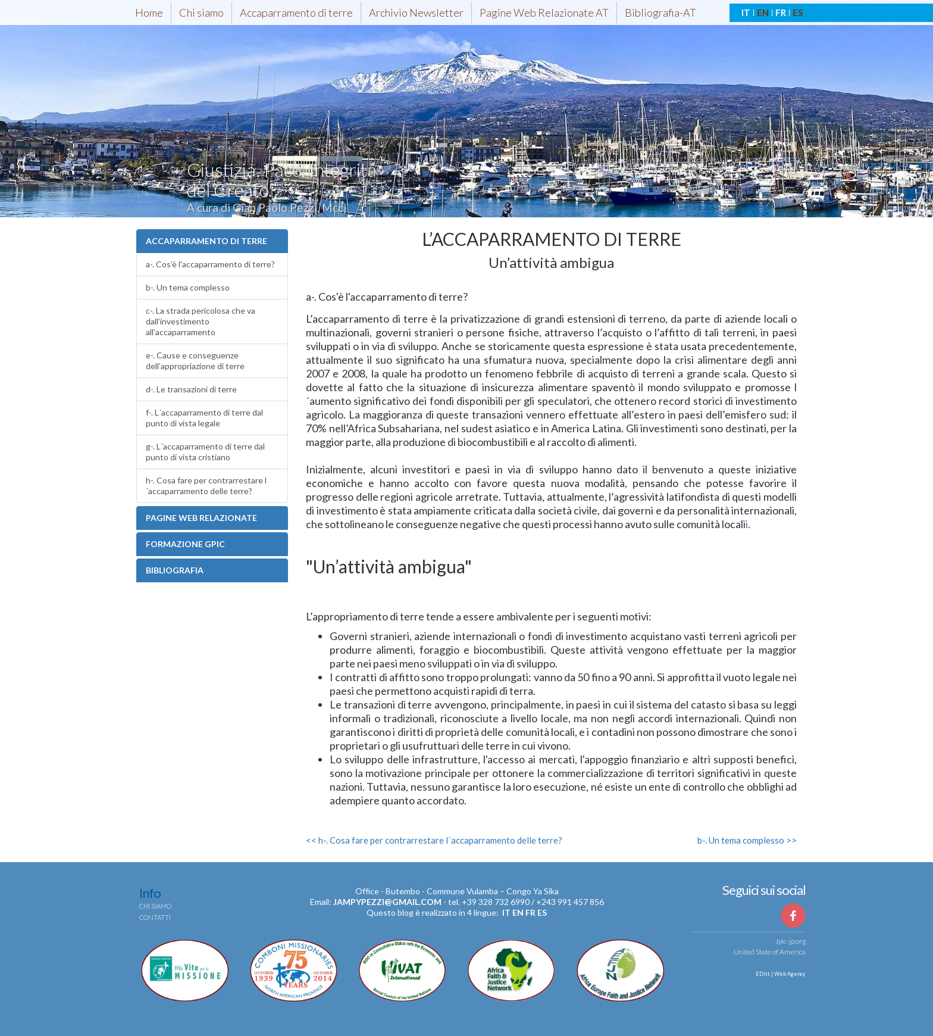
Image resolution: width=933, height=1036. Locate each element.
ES (798, 12)
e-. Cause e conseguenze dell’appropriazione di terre (195, 360)
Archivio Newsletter (416, 12)
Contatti (155, 917)
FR (780, 12)
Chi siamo (201, 12)
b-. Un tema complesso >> (747, 840)
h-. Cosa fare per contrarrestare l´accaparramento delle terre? (206, 485)
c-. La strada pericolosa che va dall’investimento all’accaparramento (200, 321)
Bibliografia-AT (660, 12)
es (542, 912)
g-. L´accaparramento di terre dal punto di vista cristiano (205, 451)
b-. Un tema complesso (188, 287)
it (506, 912)
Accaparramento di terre (296, 12)
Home (149, 12)
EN (763, 12)
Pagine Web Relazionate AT (544, 12)
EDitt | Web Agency (780, 974)
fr (530, 912)
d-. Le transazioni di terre (191, 389)
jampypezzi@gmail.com (387, 902)
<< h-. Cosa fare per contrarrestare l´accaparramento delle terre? (434, 840)
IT (745, 12)
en (518, 912)
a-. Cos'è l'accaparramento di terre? (210, 264)
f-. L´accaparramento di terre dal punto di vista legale (204, 417)
